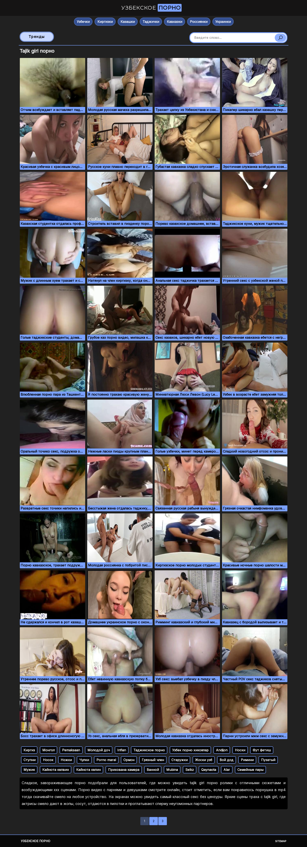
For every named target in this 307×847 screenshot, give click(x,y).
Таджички (151, 22)
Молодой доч (98, 750)
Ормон (128, 760)
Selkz (189, 770)
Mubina (172, 770)
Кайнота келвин (55, 770)
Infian (121, 750)
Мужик (29, 770)
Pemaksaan (71, 750)
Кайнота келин (88, 770)
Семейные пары (250, 770)
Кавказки (174, 22)
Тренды (37, 36)
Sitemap (280, 841)
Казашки (128, 22)
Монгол (48, 750)
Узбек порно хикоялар (190, 750)
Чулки (84, 760)
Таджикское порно (149, 750)
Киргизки (105, 22)
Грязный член (153, 760)
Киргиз (29, 750)
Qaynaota (208, 770)
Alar (226, 770)
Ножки (66, 760)
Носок (48, 760)
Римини (247, 760)
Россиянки (199, 22)
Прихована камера (123, 770)
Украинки (223, 22)
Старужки (179, 760)
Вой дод (226, 760)
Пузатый (268, 760)
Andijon (222, 750)
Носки (240, 750)
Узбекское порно (35, 841)
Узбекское (151, 8)
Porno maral (106, 760)
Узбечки (83, 22)
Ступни (29, 760)
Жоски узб (203, 760)
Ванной (153, 770)
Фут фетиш (262, 750)
